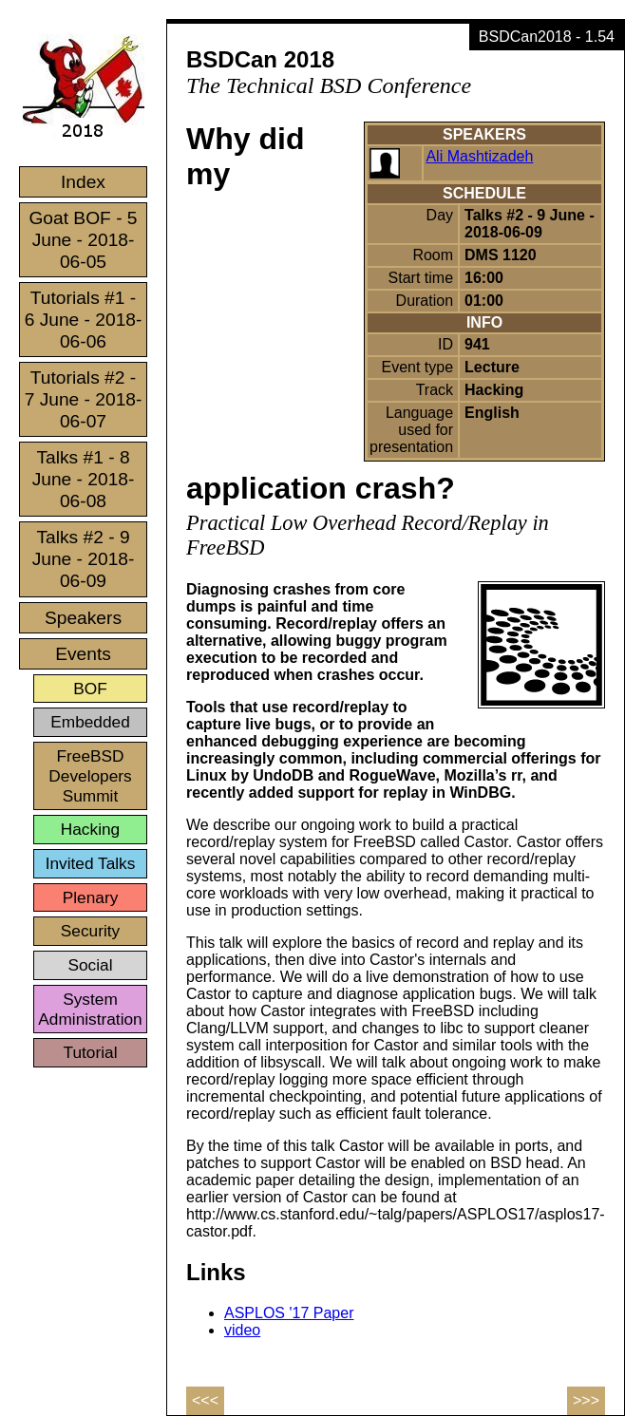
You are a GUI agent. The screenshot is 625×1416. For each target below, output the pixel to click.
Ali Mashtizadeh (479, 156)
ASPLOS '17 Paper (288, 1313)
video (242, 1330)
